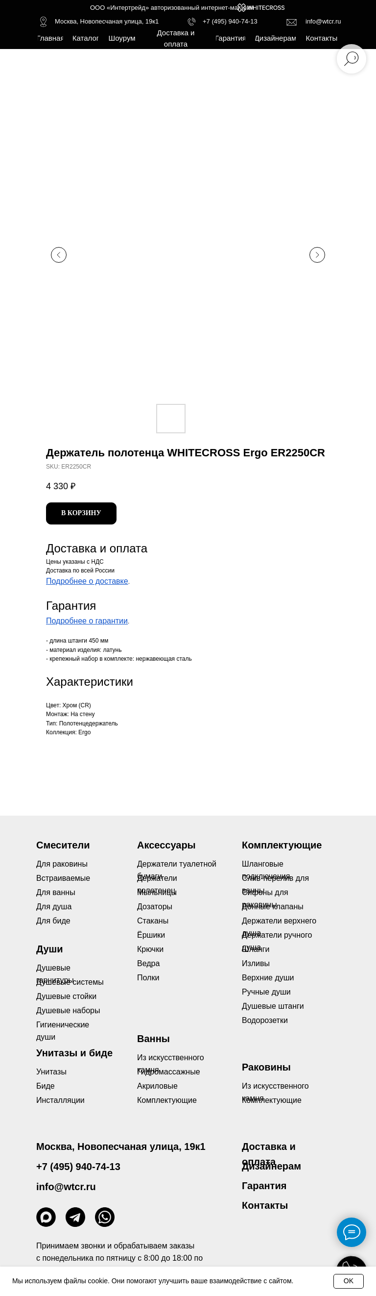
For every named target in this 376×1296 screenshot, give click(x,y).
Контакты (265, 1205)
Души (49, 949)
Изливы (256, 963)
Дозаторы (154, 906)
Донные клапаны (273, 906)
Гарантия (264, 1185)
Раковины (266, 1067)
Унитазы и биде (74, 1052)
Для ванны (55, 892)
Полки (148, 977)
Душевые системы (70, 982)
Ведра (148, 963)
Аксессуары (166, 845)
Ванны (153, 1038)
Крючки (150, 949)
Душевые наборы (68, 1010)
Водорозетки (265, 1020)
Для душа (53, 906)
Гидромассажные (168, 1072)
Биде (45, 1086)
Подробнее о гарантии (87, 621)
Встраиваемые (63, 878)
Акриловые (157, 1086)
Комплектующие (272, 1100)
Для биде (53, 921)
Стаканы (152, 921)
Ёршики (151, 935)
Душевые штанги (273, 1006)
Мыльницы (157, 892)
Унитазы (51, 1072)
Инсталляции (60, 1100)
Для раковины (62, 864)
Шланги (256, 949)
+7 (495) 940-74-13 (230, 21)
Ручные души (266, 992)
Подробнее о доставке (87, 581)
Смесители (63, 845)
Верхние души (268, 977)
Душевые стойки (66, 996)
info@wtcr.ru (323, 21)
